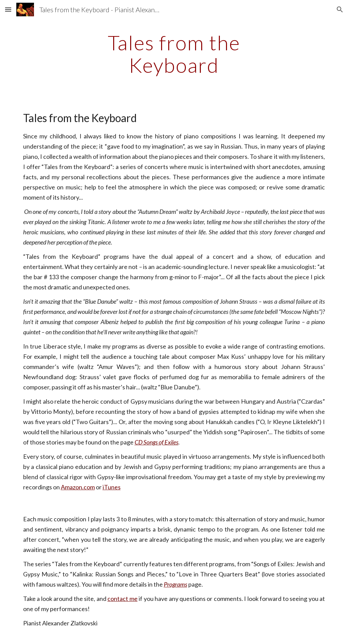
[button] (8, 9)
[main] (174, 54)
